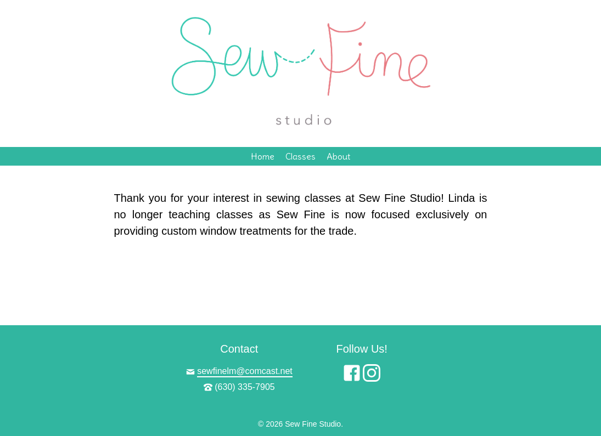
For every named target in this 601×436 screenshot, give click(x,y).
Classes (300, 156)
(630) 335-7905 (244, 387)
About (338, 156)
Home (262, 156)
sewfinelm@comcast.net (245, 371)
